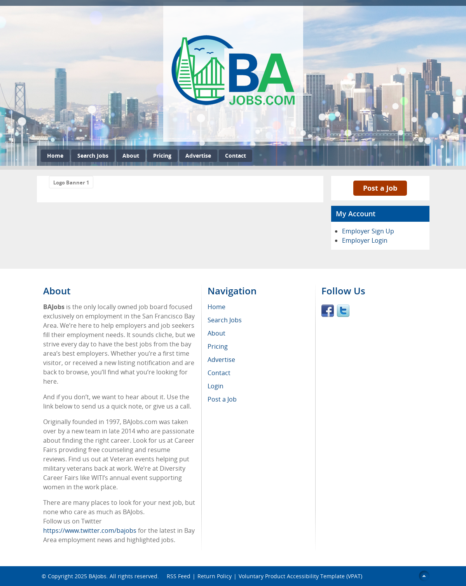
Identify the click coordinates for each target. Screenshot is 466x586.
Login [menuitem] (215, 386)
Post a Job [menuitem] (222, 399)
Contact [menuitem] (219, 373)
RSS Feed (178, 576)
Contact (235, 155)
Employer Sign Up (368, 231)
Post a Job (380, 188)
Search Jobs (92, 155)
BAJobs (97, 576)
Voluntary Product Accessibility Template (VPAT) (300, 576)
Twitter (343, 310)
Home (55, 155)
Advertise (198, 155)
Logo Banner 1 (71, 182)
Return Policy (214, 576)
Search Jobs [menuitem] (225, 320)
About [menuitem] (216, 333)
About (130, 155)
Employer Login (364, 240)
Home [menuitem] (216, 307)
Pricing (162, 155)
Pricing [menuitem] (218, 346)
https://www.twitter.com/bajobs (89, 530)
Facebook (327, 310)
